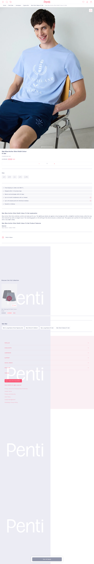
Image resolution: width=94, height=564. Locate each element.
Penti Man (10, 5)
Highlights (8, 348)
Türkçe (7, 373)
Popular (7, 343)
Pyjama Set (26, 5)
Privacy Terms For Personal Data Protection (16, 388)
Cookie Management (10, 399)
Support (7, 357)
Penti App (7, 367)
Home (4, 5)
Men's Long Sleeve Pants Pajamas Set (13, 328)
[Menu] (3, 2)
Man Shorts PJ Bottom (32, 328)
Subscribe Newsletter (14, 380)
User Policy (8, 397)
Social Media (9, 362)
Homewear (18, 5)
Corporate (8, 353)
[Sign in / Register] (87, 2)
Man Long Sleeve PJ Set (47, 328)
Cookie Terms (8, 391)
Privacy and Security (10, 394)
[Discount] (11, 2)
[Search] (7, 2)
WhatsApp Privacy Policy (11, 402)
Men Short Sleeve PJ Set (37, 5)
